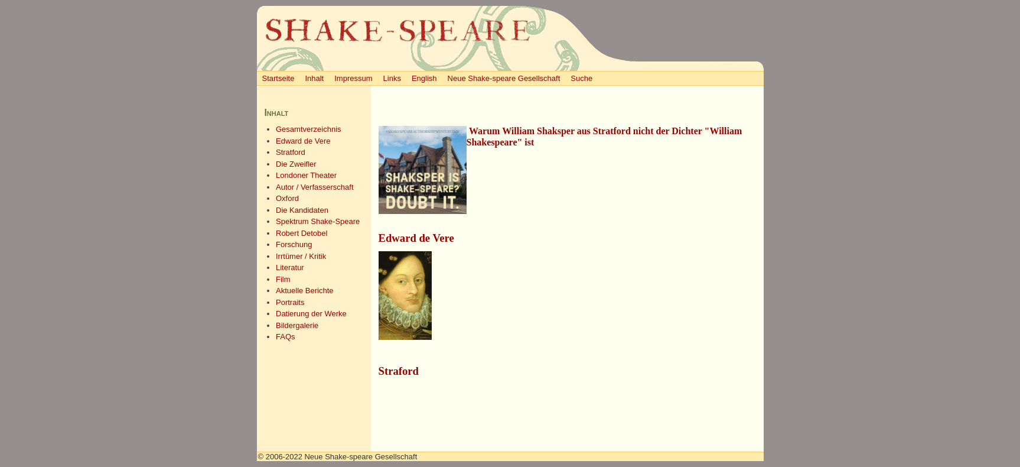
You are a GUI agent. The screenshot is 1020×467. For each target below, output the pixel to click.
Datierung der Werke (311, 313)
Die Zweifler (296, 164)
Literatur (290, 267)
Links (392, 78)
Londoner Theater (306, 175)
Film (283, 279)
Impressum (353, 78)
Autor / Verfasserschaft (315, 187)
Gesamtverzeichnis (308, 129)
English (424, 78)
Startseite (278, 78)
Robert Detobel (301, 233)
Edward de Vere (303, 141)
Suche (581, 78)
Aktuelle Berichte (305, 290)
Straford (399, 371)
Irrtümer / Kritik (301, 256)
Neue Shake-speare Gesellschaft (504, 78)
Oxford (287, 198)
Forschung (294, 244)
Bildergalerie (297, 325)
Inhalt (314, 78)
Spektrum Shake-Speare (318, 221)
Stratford (290, 152)
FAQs (285, 336)
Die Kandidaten (302, 210)
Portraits (290, 302)
